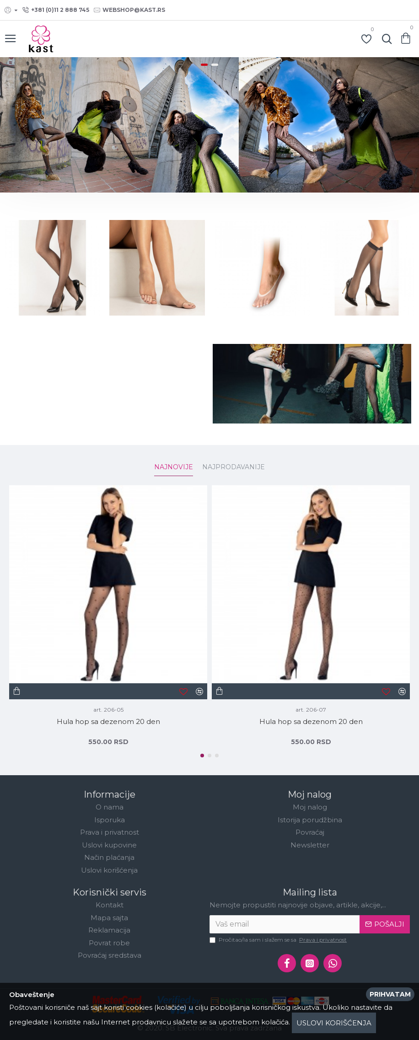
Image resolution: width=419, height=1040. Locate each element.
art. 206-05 (108, 709)
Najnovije (173, 467)
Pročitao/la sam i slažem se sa (279, 940)
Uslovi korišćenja (333, 1023)
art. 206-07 (310, 709)
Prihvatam (390, 994)
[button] (202, 755)
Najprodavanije (233, 467)
